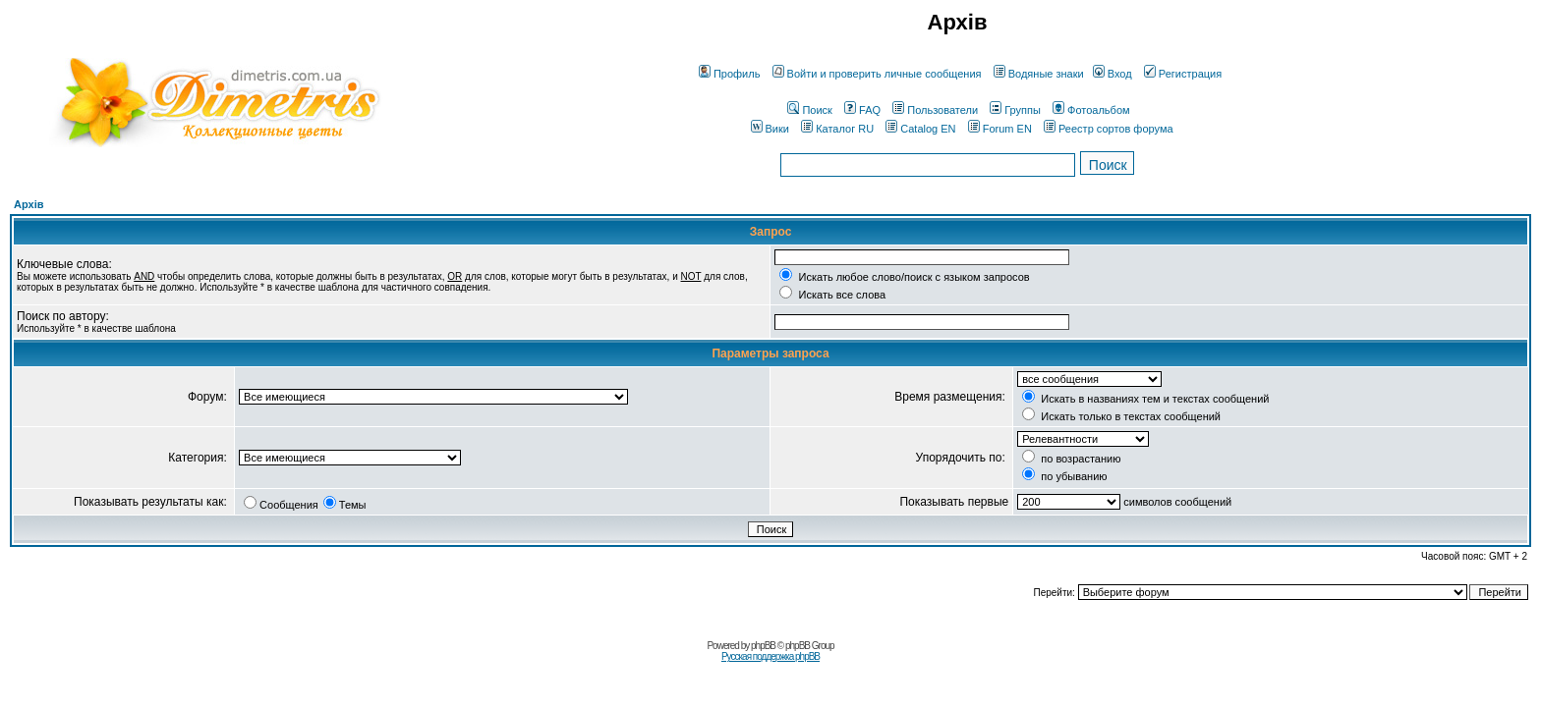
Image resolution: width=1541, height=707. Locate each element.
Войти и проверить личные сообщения (877, 74)
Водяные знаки (1039, 74)
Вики (770, 129)
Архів (28, 204)
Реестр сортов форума (1108, 129)
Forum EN (1000, 129)
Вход (1112, 74)
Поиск (809, 110)
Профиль (730, 74)
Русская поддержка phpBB (770, 656)
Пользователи (935, 110)
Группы (1015, 110)
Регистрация (1183, 74)
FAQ (862, 110)
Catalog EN (920, 129)
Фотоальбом (1091, 110)
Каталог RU (837, 129)
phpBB (763, 645)
